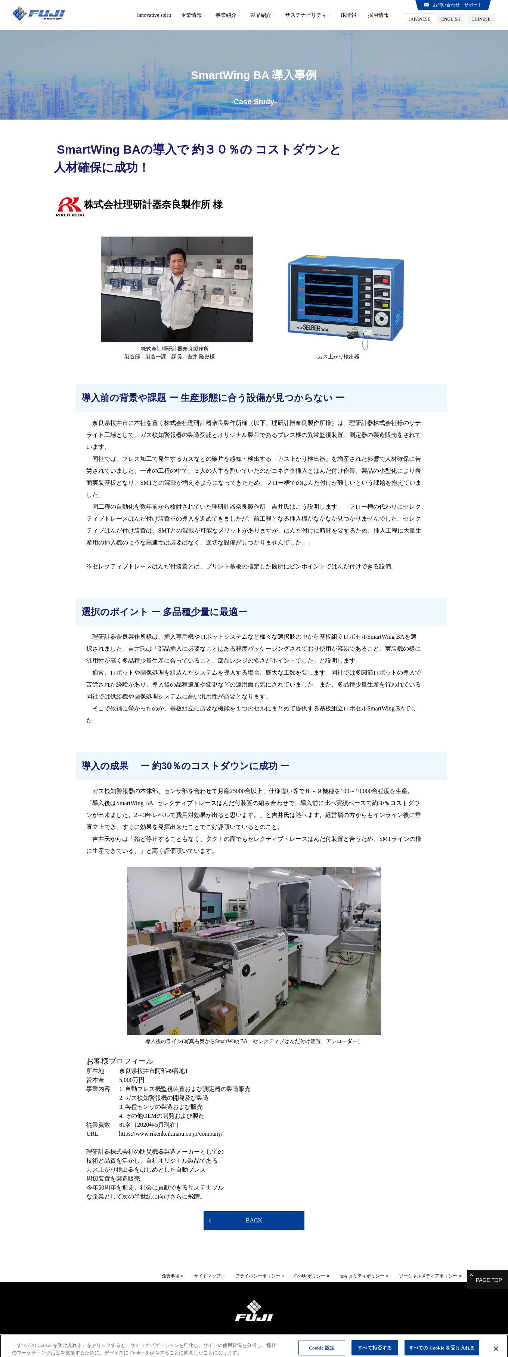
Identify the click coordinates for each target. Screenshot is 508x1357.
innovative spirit (154, 15)
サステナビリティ (306, 15)
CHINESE (480, 19)
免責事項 (160, 1274)
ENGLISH (451, 19)
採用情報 (378, 15)
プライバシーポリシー (246, 1274)
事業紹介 (226, 15)
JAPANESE (419, 19)
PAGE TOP (489, 1276)
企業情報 (191, 15)
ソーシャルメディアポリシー (417, 1274)
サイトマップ (196, 1274)
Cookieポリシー (299, 1274)
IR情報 (348, 15)
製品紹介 (260, 15)
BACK (254, 1220)
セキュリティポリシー (351, 1274)
